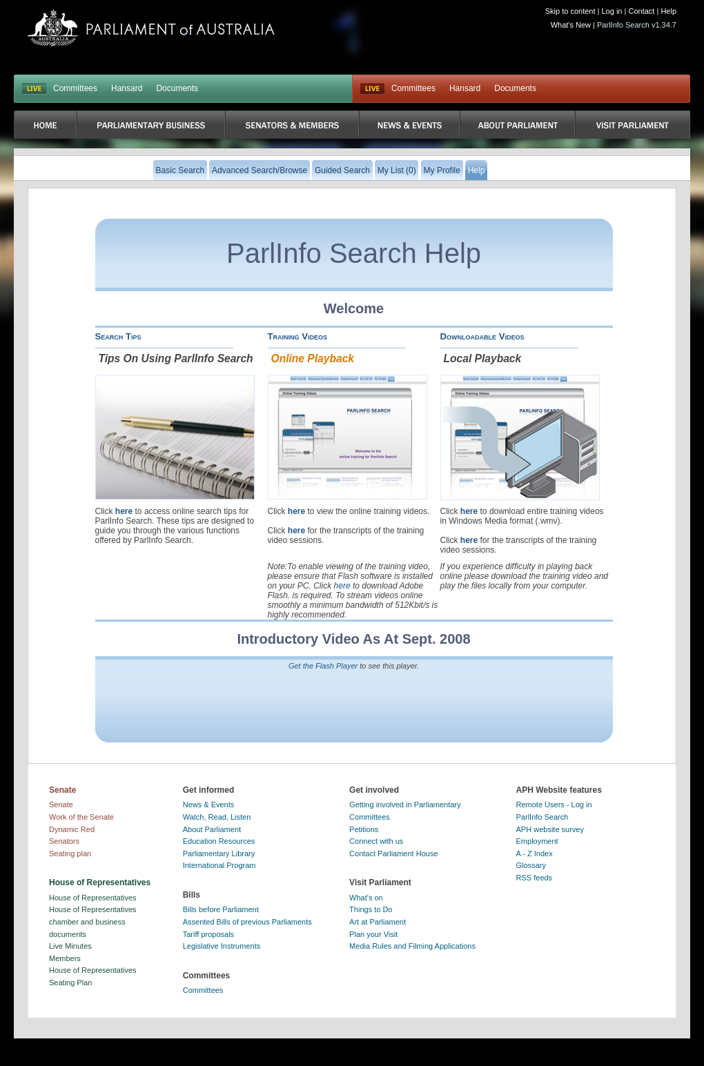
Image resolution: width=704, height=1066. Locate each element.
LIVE (34, 89)
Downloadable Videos (482, 336)
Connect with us (376, 841)
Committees (75, 88)
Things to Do (370, 909)
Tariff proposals (208, 934)
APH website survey (550, 829)
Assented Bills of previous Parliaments (247, 922)
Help (668, 11)
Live (372, 89)
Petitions (363, 829)
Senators (64, 841)
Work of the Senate (81, 817)
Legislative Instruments (222, 946)
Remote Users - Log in (554, 804)
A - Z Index (534, 853)
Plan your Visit (373, 934)
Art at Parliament (377, 922)
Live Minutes (70, 946)
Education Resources (219, 841)
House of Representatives (93, 898)
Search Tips (118, 336)
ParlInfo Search (542, 817)
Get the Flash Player (323, 666)
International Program (219, 865)
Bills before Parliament (221, 909)
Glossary (531, 865)
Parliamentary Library (219, 853)
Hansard (126, 88)
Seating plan (70, 853)
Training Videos (298, 336)
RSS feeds (534, 877)
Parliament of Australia (151, 28)
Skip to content (570, 11)
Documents (177, 88)
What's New (571, 25)
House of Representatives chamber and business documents (93, 921)
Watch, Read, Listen (217, 817)
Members (65, 958)
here (124, 511)
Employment (537, 841)
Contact (641, 11)
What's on (366, 898)
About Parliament (212, 829)
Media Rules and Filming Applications (412, 946)
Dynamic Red (72, 829)
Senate (61, 804)
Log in (612, 11)
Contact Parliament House (393, 853)
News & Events (209, 804)
